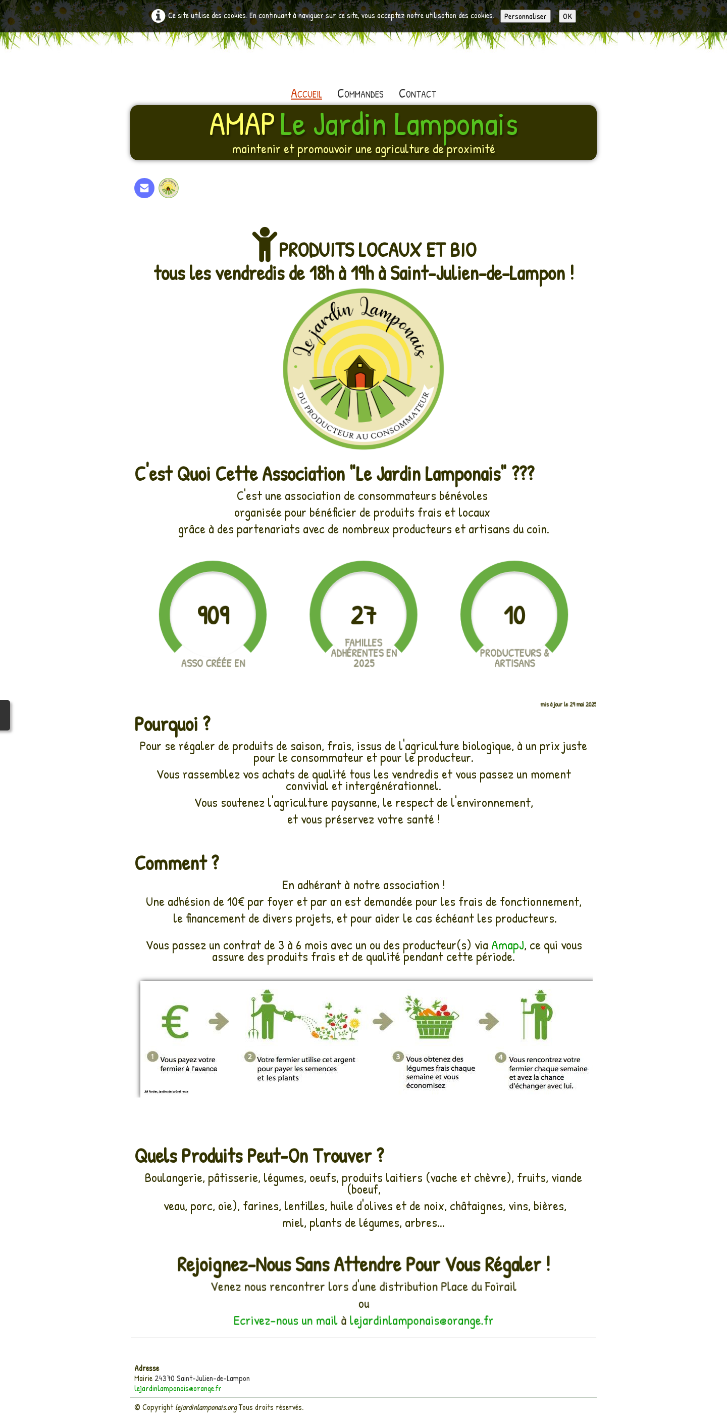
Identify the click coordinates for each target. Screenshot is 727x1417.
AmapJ (507, 944)
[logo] (363, 131)
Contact (417, 93)
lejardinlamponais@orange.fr (417, 1319)
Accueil (306, 93)
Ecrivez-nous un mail (290, 1319)
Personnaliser (525, 16)
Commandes (360, 93)
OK (567, 16)
